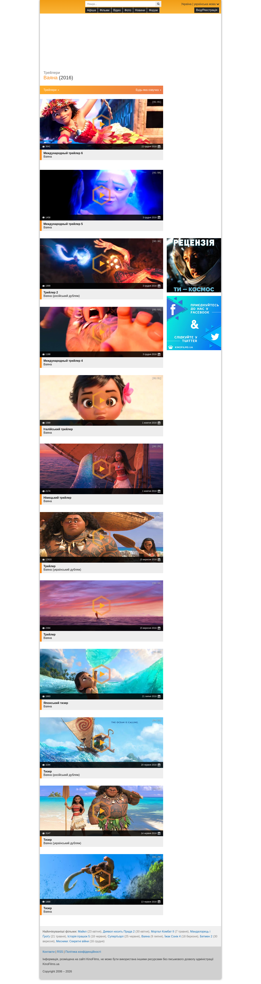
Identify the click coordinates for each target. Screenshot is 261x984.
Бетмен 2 (206, 936)
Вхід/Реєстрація (206, 10)
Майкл (82, 931)
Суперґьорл (116, 936)
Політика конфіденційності (83, 951)
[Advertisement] (130, 39)
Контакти (49, 951)
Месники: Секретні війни (72, 941)
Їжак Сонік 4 (173, 936)
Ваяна (51, 77)
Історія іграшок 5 (79, 936)
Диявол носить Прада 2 (119, 931)
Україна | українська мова (200, 4)
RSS (60, 951)
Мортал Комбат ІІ (162, 931)
